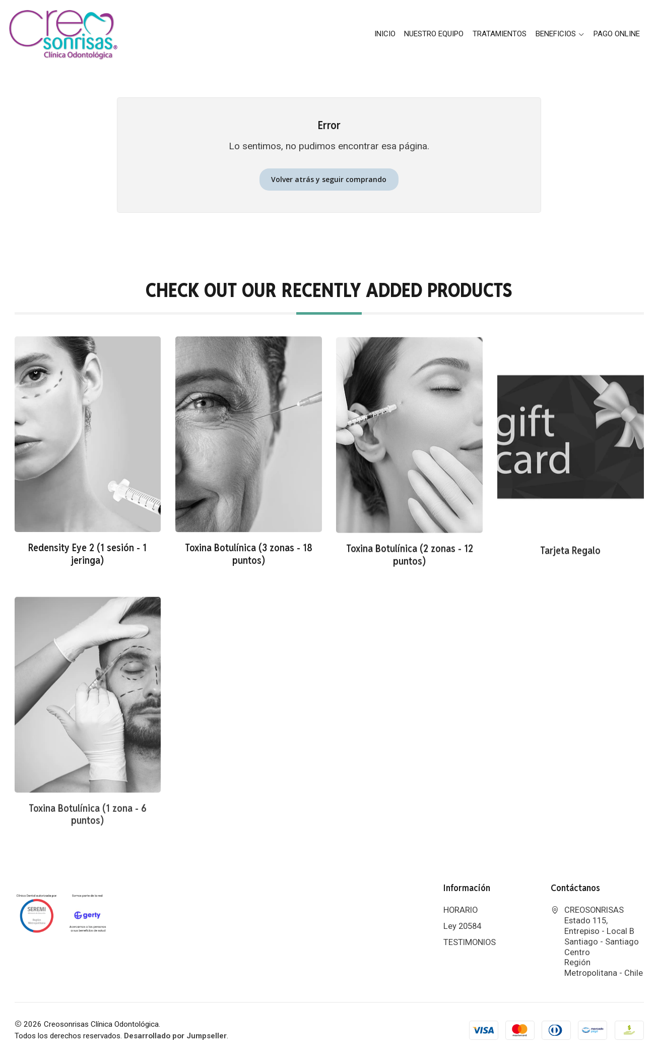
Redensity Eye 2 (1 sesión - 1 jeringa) (87, 563)
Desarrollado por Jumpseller (175, 1035)
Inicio (385, 33)
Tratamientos (500, 33)
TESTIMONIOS (469, 942)
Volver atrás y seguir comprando (328, 179)
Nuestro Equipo (434, 33)
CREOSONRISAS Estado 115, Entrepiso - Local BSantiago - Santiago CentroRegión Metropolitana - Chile (597, 941)
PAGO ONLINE (617, 33)
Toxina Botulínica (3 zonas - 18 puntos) (248, 571)
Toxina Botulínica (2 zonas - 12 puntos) (409, 584)
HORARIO (460, 910)
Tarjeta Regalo (570, 591)
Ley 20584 (462, 926)
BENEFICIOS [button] (560, 33)
